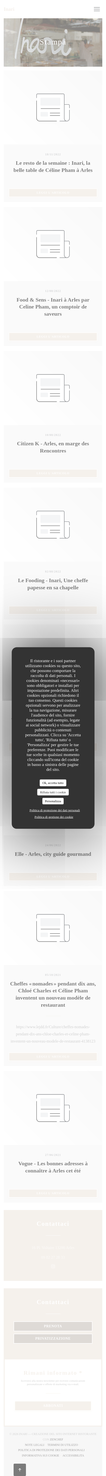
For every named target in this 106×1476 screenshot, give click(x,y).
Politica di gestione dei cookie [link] (54, 817)
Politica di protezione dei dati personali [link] (55, 810)
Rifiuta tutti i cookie (53, 792)
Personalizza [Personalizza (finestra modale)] (53, 801)
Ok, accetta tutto (53, 783)
